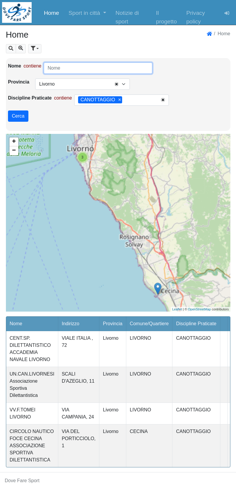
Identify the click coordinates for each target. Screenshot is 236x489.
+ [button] (14, 141)
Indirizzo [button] (71, 323)
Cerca (18, 115)
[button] (87, 12)
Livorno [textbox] (46, 83)
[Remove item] (119, 99)
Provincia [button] (112, 323)
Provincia (18, 81)
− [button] (14, 150)
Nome (14, 65)
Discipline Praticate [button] (196, 323)
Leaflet (177, 309)
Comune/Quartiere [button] (149, 323)
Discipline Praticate (30, 97)
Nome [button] (16, 323)
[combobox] (82, 84)
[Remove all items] (116, 84)
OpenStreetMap (199, 309)
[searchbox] (125, 100)
